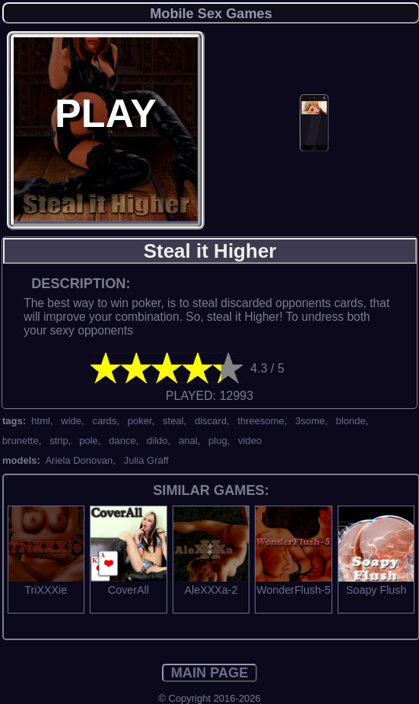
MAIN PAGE (209, 672)
